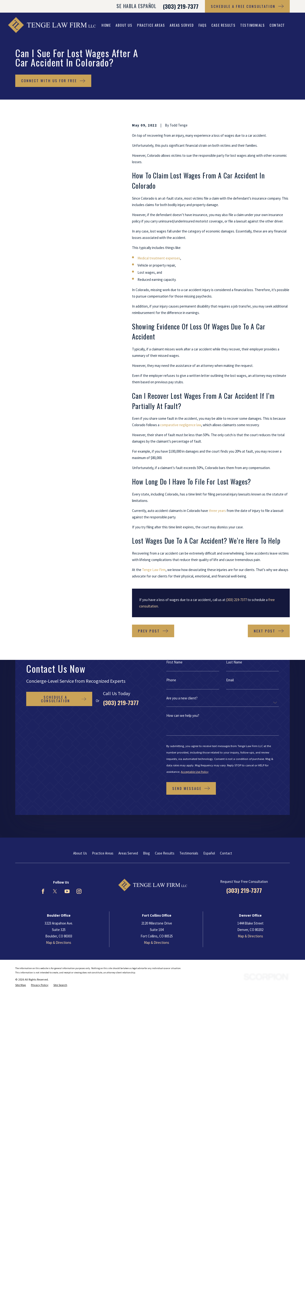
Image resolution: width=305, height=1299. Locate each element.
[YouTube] (67, 891)
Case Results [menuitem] (223, 25)
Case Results (164, 853)
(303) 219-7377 (180, 6)
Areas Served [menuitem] (182, 25)
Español (209, 853)
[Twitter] (54, 891)
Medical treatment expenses (158, 258)
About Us (80, 853)
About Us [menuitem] (124, 25)
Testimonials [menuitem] (252, 25)
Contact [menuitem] (277, 25)
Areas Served (128, 853)
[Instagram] (78, 891)
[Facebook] (43, 891)
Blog (146, 853)
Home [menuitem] (106, 25)
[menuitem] (20, 985)
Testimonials (188, 853)
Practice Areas (102, 853)
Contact (226, 853)
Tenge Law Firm (154, 569)
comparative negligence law (180, 425)
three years (217, 510)
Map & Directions (58, 942)
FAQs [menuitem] (202, 25)
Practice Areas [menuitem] (151, 25)
